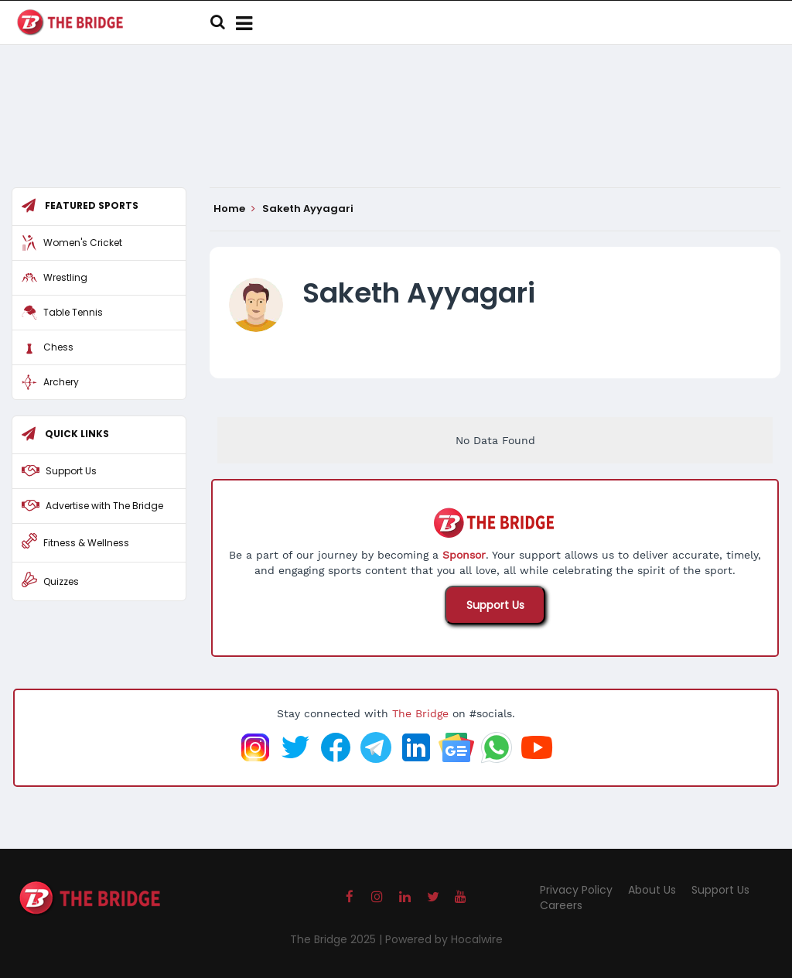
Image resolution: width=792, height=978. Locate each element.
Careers (561, 905)
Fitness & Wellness (86, 542)
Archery (61, 381)
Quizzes (61, 581)
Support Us (495, 605)
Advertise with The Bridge (104, 505)
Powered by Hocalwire (444, 939)
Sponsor (464, 555)
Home (234, 209)
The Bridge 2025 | (337, 939)
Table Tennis (73, 312)
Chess (58, 347)
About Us (652, 890)
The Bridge (420, 713)
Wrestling (65, 277)
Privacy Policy (576, 890)
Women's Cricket (82, 242)
